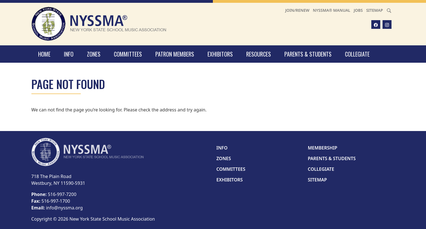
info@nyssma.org (64, 208)
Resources (258, 54)
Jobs (358, 10)
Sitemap (374, 10)
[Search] (389, 10)
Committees (128, 54)
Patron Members (174, 54)
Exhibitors (220, 54)
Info (68, 54)
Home (44, 54)
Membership (322, 148)
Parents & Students (307, 54)
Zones (93, 54)
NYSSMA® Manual (331, 10)
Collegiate (357, 54)
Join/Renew (297, 10)
